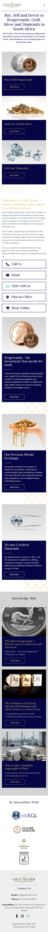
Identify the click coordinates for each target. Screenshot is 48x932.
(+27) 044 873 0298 (27, 899)
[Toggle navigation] (42, 5)
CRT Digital (30, 927)
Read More (14, 87)
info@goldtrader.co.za (27, 895)
